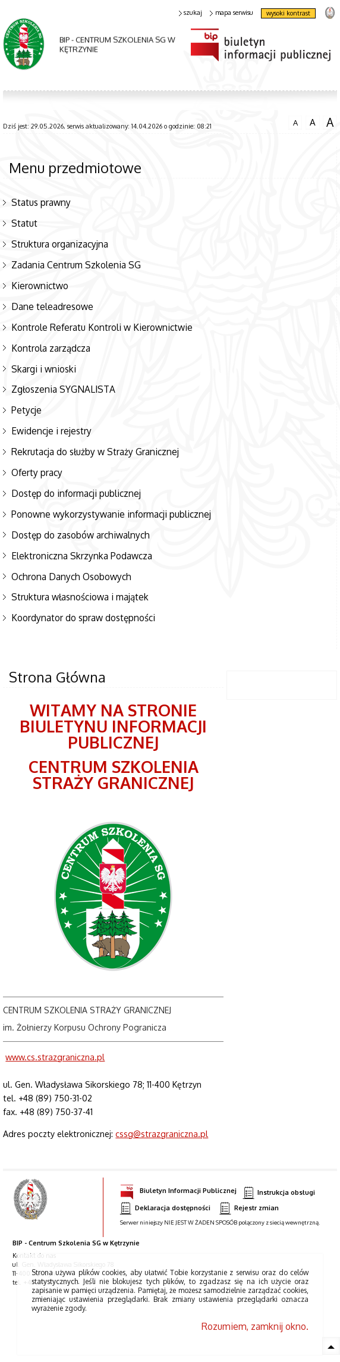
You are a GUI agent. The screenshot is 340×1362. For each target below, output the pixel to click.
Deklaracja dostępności (165, 1208)
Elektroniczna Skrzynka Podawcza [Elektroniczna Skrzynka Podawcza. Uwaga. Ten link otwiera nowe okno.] (81, 556)
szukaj (191, 13)
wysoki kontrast (288, 13)
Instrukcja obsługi (279, 1192)
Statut (24, 223)
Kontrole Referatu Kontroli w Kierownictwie (102, 327)
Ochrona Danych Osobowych (71, 577)
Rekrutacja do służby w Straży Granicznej (95, 452)
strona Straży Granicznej (329, 12)
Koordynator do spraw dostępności (83, 618)
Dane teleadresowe (52, 306)
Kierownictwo (39, 286)
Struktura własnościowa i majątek (80, 597)
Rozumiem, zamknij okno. (255, 1326)
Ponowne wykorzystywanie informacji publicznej (111, 514)
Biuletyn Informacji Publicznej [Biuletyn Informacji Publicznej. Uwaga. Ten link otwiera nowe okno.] (178, 1188)
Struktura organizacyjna (59, 244)
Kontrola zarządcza (50, 348)
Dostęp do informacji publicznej (76, 493)
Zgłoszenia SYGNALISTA (63, 389)
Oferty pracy (36, 472)
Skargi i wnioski (43, 369)
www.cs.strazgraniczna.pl (55, 1056)
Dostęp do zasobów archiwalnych (80, 535)
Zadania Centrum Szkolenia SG (76, 265)
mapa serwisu (231, 13)
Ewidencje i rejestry (51, 431)
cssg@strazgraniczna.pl (161, 1133)
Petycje (26, 410)
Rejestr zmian (249, 1208)
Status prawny (41, 202)
